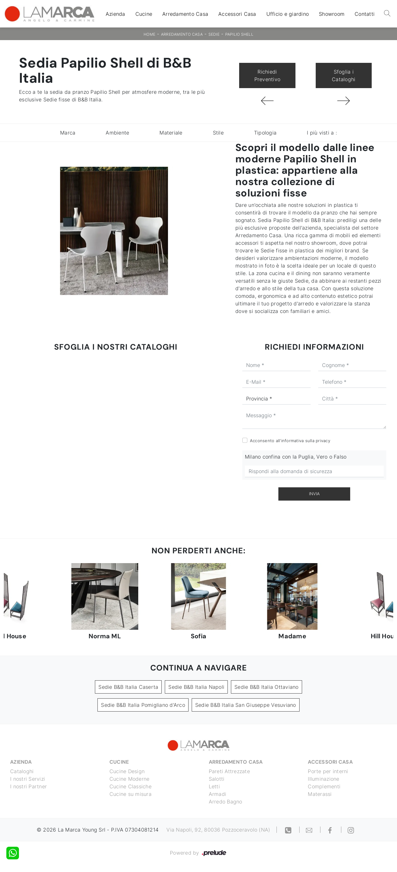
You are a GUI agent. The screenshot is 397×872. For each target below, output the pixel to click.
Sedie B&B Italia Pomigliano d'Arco (143, 705)
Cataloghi (22, 771)
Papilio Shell (239, 34)
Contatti (365, 14)
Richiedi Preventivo (267, 75)
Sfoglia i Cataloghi (343, 75)
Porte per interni (328, 771)
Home (149, 34)
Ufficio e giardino (287, 14)
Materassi (320, 794)
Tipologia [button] (265, 132)
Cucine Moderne (129, 779)
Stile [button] (218, 132)
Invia (314, 493)
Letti (214, 786)
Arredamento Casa (185, 14)
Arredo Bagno (225, 801)
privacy (323, 440)
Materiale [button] (170, 132)
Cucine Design (127, 771)
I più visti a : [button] (322, 132)
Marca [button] (67, 132)
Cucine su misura (130, 794)
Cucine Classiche (130, 786)
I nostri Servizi (27, 779)
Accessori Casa (237, 14)
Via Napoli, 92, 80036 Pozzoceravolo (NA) (218, 830)
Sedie (214, 34)
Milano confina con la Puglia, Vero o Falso (296, 457)
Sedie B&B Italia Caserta (128, 687)
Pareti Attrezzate (229, 771)
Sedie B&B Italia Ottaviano (266, 687)
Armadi (217, 794)
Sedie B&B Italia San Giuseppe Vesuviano (245, 705)
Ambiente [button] (117, 132)
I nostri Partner (28, 786)
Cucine (143, 14)
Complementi (324, 786)
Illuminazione (323, 779)
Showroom (331, 14)
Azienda (115, 14)
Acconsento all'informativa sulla (290, 440)
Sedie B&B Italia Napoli (196, 687)
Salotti (217, 779)
